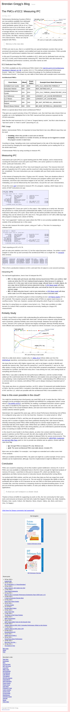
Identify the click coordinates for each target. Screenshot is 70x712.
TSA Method (6, 676)
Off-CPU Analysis (7, 678)
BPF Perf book (7, 666)
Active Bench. (6, 679)
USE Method (6, 674)
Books (4, 700)
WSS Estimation (7, 681)
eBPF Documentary (10, 618)
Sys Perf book (6, 664)
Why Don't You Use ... (10, 642)
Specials (5, 698)
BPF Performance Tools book (34, 573)
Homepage (6, 661)
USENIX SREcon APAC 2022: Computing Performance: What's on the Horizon (26, 625)
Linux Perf (5, 668)
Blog (4, 662)
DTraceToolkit (6, 693)
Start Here (5, 659)
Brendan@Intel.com (10, 632)
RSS (4, 652)
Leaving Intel (8, 581)
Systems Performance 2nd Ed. (34, 543)
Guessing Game (7, 696)
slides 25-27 (36, 358)
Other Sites (6, 702)
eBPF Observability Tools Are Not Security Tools (18, 622)
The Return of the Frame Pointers (14, 615)
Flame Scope (6, 685)
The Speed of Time (10, 645)
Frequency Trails (7, 688)
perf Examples (7, 671)
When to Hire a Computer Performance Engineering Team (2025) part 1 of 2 (25, 594)
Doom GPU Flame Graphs (12, 601)
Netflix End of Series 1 (11, 635)
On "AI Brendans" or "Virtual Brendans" (15, 584)
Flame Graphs (7, 683)
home (33, 4)
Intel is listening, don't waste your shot (15, 588)
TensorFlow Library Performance (13, 639)
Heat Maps (6, 686)
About (4, 650)
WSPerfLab (6, 360)
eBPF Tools (6, 669)
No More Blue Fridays (10, 608)
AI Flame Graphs (9, 605)
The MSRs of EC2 (14, 403)
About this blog (6, 709)
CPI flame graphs (54, 297)
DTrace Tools (6, 691)
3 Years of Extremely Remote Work (14, 598)
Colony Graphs (7, 690)
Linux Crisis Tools (9, 611)
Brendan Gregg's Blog (16, 3)
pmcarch (61, 252)
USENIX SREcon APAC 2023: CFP (14, 628)
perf (14, 186)
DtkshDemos (6, 695)
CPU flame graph (51, 285)
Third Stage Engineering (11, 591)
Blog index (6, 648)
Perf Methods (6, 673)
